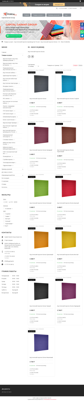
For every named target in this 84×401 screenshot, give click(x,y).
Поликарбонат (7, 156)
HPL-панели (6, 98)
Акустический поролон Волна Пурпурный (68, 306)
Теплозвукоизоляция (9, 162)
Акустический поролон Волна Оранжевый (41, 254)
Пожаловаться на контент (50, 399)
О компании (5, 181)
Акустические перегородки (10, 83)
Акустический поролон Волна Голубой (68, 98)
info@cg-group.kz (9, 261)
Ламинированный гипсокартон (8, 135)
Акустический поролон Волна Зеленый (40, 203)
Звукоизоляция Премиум (10, 123)
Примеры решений (53, 15)
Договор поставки (6, 392)
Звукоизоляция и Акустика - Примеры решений (10, 59)
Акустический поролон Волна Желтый (67, 254)
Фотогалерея (5, 178)
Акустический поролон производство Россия (27, 42)
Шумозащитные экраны (9, 75)
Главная (26, 15)
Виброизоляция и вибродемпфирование (9, 148)
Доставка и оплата (7, 172)
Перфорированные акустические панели (9, 90)
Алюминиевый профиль (9, 117)
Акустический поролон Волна (49, 42)
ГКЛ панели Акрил (8, 111)
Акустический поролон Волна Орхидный (41, 150)
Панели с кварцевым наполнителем (8, 106)
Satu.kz (49, 398)
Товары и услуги (38, 15)
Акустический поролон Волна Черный (40, 306)
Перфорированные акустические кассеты (9, 68)
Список (80, 65)
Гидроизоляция (7, 165)
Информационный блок (8, 175)
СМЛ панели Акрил (8, 113)
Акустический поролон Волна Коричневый (65, 150)
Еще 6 (6, 225)
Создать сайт (5, 1)
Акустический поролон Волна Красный (68, 203)
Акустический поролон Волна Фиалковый (41, 357)
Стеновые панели (8, 139)
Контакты (4, 187)
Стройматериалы (8, 159)
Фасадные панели (8, 86)
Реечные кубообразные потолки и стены (9, 94)
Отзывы (4, 184)
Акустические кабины (9, 72)
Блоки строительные (9, 119)
